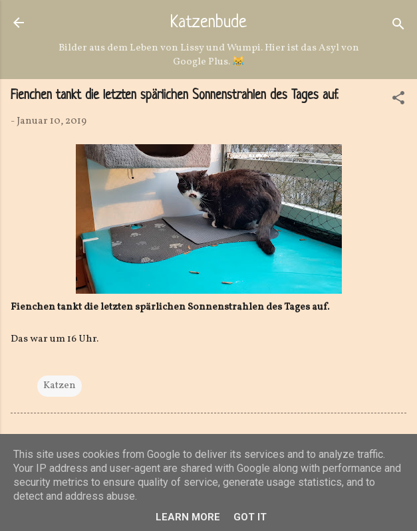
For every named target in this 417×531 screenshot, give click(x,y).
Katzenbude (208, 23)
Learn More (188, 517)
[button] (398, 101)
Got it (250, 517)
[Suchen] (398, 27)
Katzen (59, 386)
